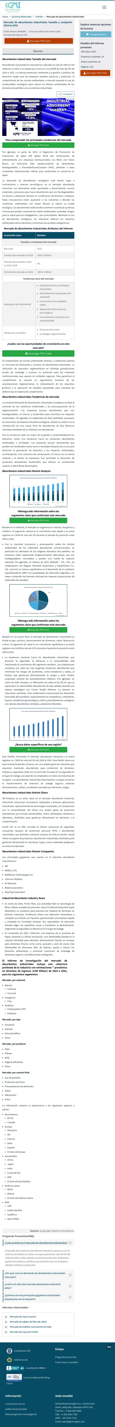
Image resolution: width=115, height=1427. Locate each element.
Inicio (5, 16)
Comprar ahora (96, 34)
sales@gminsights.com (73, 1423)
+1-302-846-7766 (68, 1416)
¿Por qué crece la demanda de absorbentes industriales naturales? (38, 1277)
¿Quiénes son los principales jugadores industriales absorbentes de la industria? (38, 1299)
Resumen (38, 51)
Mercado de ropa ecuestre (23, 1319)
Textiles (39, 16)
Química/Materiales (22, 16)
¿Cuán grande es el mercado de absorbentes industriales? (39, 1245)
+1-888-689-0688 (72, 1413)
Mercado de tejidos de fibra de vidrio (28, 1324)
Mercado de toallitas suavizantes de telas (31, 1329)
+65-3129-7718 (69, 1420)
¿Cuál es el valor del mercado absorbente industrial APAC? (38, 1288)
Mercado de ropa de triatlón (24, 1334)
